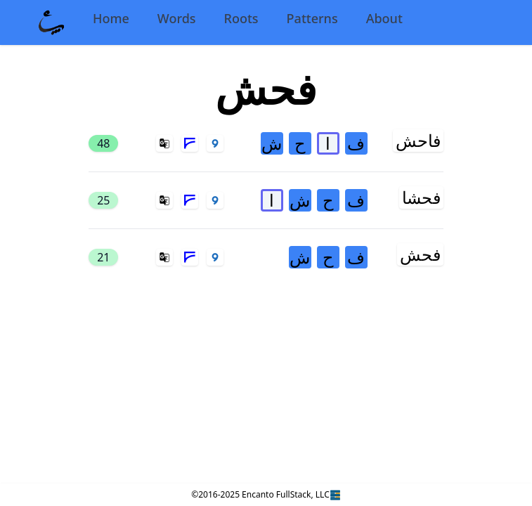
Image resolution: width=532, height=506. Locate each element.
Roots (241, 18)
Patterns (312, 18)
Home (111, 18)
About (384, 18)
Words (176, 18)
